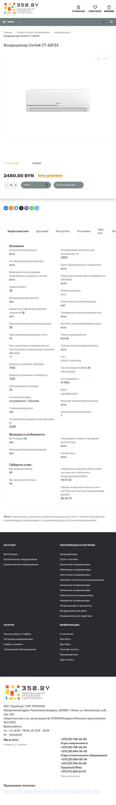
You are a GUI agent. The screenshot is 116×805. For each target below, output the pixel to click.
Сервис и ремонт (13, 646)
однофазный (69, 396)
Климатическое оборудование (21, 567)
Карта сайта (67, 662)
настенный (68, 374)
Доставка (42, 233)
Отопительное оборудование (20, 562)
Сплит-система (80, 519)
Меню (8, 23)
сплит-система (71, 363)
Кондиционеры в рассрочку (26, 519)
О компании (66, 636)
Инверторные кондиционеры (76, 598)
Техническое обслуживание (20, 652)
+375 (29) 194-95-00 (73, 766)
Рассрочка (63, 233)
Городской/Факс (71, 770)
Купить (36, 186)
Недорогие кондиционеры (75, 603)
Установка (83, 233)
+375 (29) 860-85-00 (74, 762)
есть (64, 296)
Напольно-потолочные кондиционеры (82, 582)
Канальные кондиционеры (75, 587)
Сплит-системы (69, 562)
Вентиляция (11, 556)
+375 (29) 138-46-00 (74, 741)
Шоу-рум (101, 233)
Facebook (23, 747)
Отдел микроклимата (74, 745)
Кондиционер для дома (73, 613)
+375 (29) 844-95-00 (74, 754)
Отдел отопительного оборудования (84, 758)
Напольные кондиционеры (75, 592)
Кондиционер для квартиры (76, 618)
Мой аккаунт (108, 23)
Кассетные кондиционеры (75, 567)
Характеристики (18, 233)
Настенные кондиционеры (81, 523)
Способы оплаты (69, 652)
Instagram (9, 747)
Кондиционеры (68, 556)
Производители (69, 657)
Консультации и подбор (17, 636)
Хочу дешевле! (50, 177)
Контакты (65, 641)
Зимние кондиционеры (56, 519)
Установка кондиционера (18, 641)
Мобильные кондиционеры (75, 572)
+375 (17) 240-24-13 (73, 774)
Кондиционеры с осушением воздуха (43, 523)
